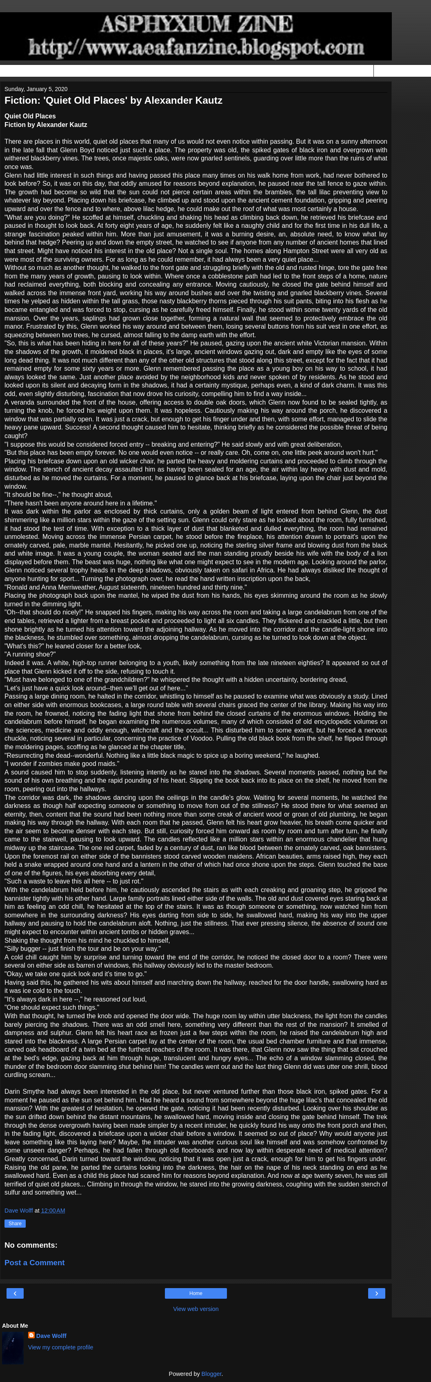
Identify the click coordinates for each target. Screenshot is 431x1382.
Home (195, 1293)
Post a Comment (34, 1262)
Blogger (212, 1374)
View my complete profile (60, 1347)
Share (15, 1223)
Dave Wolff (51, 1336)
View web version (196, 1309)
